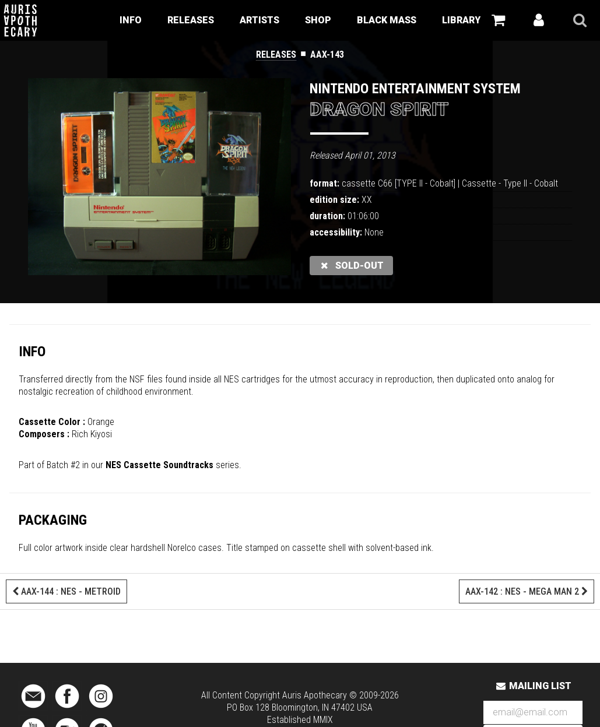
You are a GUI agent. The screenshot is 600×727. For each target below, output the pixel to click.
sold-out (351, 265)
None (374, 232)
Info (131, 20)
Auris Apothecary (314, 695)
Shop (318, 20)
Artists (259, 20)
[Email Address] (533, 713)
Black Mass (386, 20)
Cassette (479, 183)
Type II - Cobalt (530, 183)
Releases (190, 20)
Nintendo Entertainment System (415, 88)
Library (461, 20)
